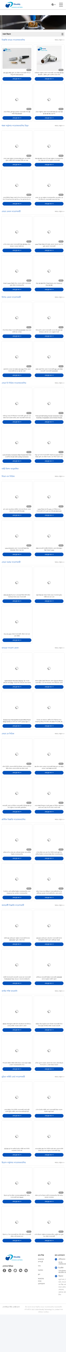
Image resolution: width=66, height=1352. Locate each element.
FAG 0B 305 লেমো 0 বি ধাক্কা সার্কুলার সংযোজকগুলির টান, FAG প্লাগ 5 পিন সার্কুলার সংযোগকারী (49, 163)
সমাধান (40, 1308)
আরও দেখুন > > (59, 40)
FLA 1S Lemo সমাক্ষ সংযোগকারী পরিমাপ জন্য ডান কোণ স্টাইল (17, 653)
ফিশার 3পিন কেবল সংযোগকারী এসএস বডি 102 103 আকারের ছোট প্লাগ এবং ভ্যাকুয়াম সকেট (49, 340)
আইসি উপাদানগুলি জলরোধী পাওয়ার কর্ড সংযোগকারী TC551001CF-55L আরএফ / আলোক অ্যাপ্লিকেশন (17, 1007)
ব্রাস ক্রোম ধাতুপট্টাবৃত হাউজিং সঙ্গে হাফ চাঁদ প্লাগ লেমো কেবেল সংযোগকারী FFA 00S (17, 525)
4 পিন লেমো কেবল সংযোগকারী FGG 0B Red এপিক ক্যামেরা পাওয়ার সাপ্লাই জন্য (17, 252)
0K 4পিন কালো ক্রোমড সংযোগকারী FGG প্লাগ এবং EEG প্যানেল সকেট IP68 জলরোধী (49, 790)
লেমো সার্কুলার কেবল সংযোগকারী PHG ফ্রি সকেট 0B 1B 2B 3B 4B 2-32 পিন (49, 115)
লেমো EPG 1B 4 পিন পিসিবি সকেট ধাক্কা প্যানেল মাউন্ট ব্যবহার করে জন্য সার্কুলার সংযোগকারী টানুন (49, 1184)
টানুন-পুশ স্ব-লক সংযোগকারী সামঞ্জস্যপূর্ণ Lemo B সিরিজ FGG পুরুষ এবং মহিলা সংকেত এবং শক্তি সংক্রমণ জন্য (49, 469)
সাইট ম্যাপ (17, 1344)
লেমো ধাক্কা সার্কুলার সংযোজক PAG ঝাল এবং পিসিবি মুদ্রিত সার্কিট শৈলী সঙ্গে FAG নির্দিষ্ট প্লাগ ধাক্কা (16, 163)
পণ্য (39, 1303)
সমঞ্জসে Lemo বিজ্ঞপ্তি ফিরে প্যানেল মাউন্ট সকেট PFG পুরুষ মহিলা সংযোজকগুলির (17, 292)
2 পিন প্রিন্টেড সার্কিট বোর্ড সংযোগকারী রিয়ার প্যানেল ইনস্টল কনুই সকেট (49, 1144)
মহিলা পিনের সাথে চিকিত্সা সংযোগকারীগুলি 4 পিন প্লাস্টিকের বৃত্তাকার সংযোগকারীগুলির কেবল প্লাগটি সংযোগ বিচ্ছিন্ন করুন (49, 919)
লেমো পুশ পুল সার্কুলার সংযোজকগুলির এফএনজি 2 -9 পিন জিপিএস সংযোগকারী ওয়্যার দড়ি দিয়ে (49, 204)
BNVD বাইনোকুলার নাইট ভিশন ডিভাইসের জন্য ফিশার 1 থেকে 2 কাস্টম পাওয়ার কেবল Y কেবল (17, 1055)
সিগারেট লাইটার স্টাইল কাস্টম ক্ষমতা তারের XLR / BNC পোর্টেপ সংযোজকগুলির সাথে (17, 1096)
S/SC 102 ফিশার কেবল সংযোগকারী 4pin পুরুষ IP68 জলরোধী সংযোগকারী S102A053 (49, 381)
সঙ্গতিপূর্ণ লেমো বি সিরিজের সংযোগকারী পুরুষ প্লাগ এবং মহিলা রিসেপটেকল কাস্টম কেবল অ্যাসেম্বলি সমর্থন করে (17, 429)
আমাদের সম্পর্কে (41, 1298)
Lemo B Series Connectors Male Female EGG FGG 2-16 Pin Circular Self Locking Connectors (17, 469)
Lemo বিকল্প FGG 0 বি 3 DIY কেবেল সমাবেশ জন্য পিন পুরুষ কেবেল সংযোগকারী (49, 252)
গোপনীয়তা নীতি (7, 1344)
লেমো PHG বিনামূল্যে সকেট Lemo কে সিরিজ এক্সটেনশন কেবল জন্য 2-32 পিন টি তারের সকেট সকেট (49, 830)
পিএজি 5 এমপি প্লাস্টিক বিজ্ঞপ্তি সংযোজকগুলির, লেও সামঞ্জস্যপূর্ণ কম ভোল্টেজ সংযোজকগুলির (16, 919)
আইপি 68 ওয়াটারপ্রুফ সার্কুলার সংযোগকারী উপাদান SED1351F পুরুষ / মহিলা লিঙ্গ (17, 967)
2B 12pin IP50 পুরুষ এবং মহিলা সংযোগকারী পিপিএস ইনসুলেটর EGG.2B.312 (17, 75)
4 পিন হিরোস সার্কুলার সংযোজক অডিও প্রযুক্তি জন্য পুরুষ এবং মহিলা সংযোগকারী (49, 1273)
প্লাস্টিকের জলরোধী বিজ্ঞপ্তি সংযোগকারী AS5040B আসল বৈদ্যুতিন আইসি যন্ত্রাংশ (49, 1007)
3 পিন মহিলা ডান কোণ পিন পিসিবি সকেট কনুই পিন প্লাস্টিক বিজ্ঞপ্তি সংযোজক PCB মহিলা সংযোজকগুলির (49, 878)
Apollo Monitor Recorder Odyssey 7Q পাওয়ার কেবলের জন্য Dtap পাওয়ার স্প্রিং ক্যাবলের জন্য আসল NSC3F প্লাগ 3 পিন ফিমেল (17, 702)
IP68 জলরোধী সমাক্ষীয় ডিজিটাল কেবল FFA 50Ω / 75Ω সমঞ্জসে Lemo (49, 565)
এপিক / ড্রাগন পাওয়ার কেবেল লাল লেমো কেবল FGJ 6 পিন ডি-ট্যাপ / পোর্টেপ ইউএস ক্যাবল (49, 1096)
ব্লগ (39, 1312)
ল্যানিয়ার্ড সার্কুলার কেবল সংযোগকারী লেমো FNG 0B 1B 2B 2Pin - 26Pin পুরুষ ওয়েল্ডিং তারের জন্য (49, 75)
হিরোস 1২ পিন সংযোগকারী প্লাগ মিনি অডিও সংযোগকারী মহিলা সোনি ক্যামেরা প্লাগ (17, 1273)
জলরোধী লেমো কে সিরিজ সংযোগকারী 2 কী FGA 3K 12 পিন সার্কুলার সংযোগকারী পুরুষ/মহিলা (17, 830)
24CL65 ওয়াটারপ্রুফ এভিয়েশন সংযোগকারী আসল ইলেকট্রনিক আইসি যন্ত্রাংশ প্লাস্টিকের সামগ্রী (49, 967)
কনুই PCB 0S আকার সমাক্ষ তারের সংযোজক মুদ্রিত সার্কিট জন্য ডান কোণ (49, 613)
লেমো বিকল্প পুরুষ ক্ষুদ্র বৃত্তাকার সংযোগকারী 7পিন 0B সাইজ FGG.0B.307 (17, 115)
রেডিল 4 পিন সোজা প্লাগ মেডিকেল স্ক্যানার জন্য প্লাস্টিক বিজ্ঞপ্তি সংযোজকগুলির (17, 878)
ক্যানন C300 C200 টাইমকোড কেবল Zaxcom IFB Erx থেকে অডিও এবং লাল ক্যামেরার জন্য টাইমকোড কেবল (49, 701)
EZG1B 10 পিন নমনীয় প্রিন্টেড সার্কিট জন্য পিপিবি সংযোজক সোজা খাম (17, 1184)
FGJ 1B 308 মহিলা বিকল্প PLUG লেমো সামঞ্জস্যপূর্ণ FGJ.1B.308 (49, 292)
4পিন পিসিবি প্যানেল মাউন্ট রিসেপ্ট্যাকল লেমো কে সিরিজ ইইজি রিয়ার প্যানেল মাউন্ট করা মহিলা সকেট (17, 790)
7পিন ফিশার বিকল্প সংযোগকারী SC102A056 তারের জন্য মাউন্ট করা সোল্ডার (17, 340)
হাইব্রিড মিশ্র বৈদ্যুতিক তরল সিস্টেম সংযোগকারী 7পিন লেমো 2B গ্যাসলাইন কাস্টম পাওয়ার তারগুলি (49, 1055)
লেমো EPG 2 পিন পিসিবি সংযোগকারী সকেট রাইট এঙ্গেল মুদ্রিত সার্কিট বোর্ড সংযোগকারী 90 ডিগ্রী (17, 1144)
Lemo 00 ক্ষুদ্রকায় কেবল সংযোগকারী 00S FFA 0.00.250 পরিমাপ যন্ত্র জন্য (17, 565)
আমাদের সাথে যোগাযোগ (41, 1318)
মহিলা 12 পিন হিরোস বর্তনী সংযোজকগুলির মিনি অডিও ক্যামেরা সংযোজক (49, 1232)
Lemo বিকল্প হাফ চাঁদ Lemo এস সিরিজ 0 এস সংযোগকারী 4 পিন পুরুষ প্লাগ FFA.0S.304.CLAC (49, 525)
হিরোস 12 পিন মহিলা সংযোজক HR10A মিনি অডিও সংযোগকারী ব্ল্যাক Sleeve (17, 1232)
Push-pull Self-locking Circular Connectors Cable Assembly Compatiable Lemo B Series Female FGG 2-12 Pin (49, 429)
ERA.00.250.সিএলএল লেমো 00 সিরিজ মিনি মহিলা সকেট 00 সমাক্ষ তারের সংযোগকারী (17, 613)
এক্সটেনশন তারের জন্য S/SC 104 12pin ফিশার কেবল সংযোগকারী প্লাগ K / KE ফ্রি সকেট (17, 381)
